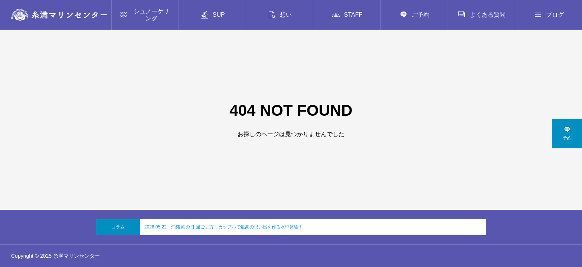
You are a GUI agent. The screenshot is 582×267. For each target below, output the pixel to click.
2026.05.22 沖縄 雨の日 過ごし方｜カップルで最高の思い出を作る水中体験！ (223, 227)
